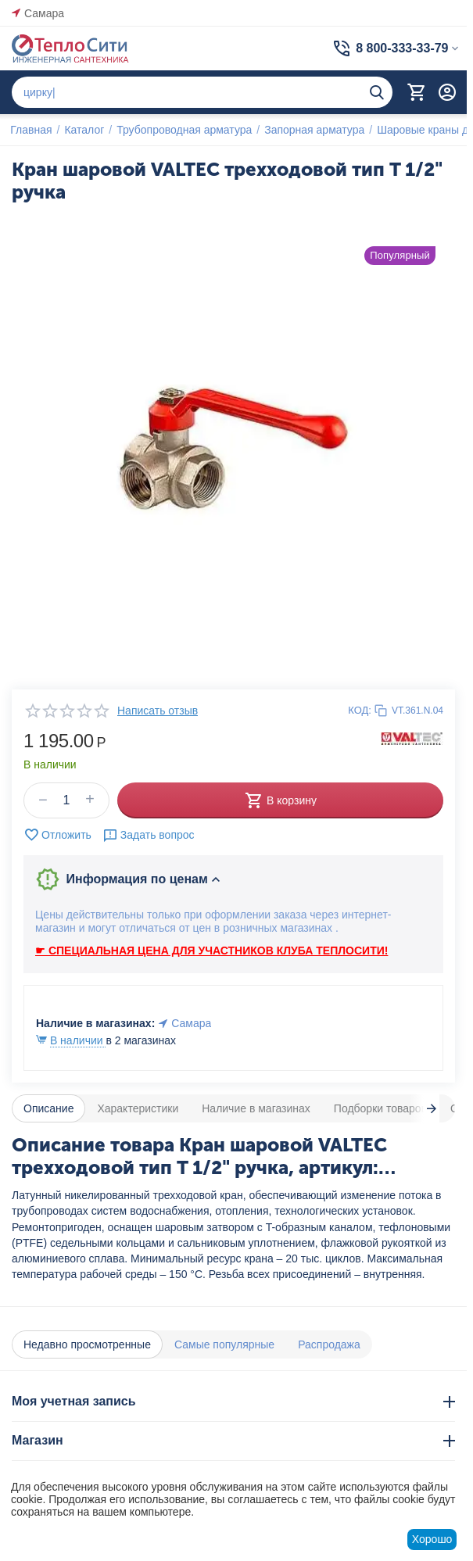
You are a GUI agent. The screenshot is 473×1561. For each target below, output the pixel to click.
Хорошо (432, 1539)
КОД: (359, 710)
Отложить (57, 835)
